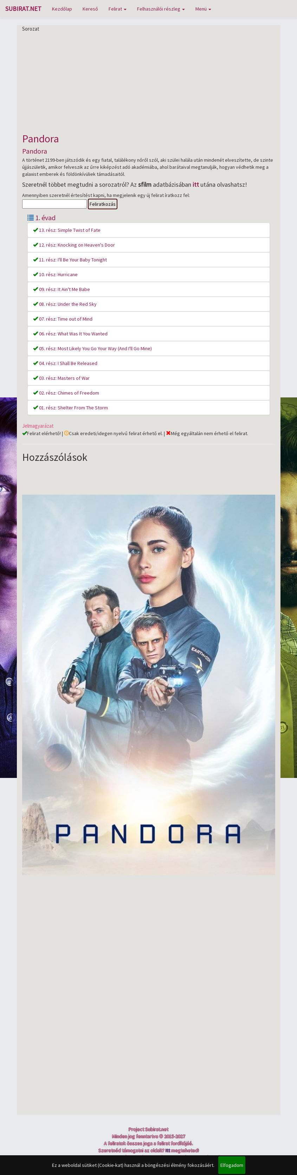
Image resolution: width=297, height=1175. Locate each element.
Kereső (90, 9)
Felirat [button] (118, 9)
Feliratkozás (103, 204)
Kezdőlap (62, 9)
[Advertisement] (148, 81)
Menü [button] (203, 9)
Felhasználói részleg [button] (161, 9)
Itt (168, 1150)
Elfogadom (231, 1165)
